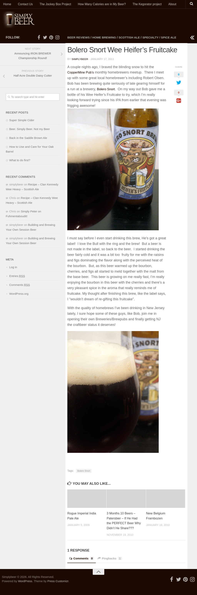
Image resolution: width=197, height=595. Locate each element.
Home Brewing (106, 38)
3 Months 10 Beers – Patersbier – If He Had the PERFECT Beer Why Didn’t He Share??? (123, 524)
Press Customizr (57, 586)
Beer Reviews (79, 38)
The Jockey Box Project (53, 4)
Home (7, 4)
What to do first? (19, 161)
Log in (13, 268)
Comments (82, 564)
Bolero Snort (106, 90)
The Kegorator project (144, 4)
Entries (17, 277)
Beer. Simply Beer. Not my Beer (29, 130)
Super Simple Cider (21, 121)
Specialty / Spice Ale (164, 38)
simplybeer (80, 60)
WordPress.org (18, 294)
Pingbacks (111, 564)
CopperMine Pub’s (81, 73)
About (168, 4)
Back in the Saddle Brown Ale (28, 139)
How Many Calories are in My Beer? (99, 4)
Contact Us (24, 4)
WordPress (25, 586)
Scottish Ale (132, 38)
